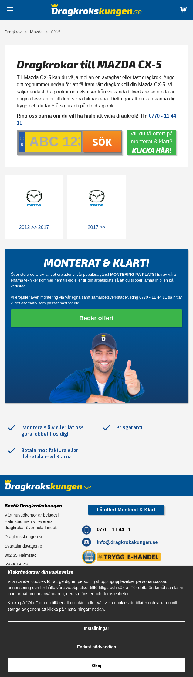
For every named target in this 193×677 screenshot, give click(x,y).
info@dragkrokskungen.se (127, 542)
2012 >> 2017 (34, 227)
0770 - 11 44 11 (153, 297)
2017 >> (97, 227)
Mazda (36, 32)
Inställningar (96, 628)
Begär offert (96, 318)
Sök (102, 141)
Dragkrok (13, 32)
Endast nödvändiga (96, 646)
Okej (96, 665)
